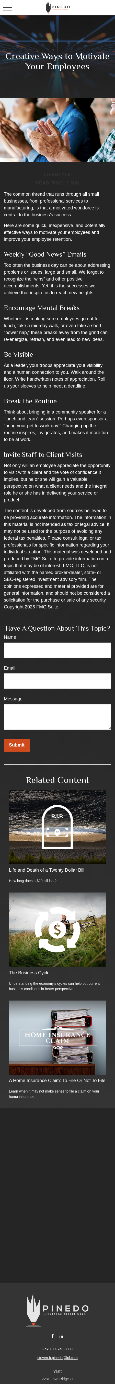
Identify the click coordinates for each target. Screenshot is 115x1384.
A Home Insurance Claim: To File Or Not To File (57, 1080)
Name (10, 637)
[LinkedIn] (61, 1336)
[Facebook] (52, 1336)
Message (13, 698)
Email (9, 668)
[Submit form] (17, 745)
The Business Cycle (29, 972)
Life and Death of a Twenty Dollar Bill (46, 870)
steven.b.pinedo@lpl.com (57, 1358)
